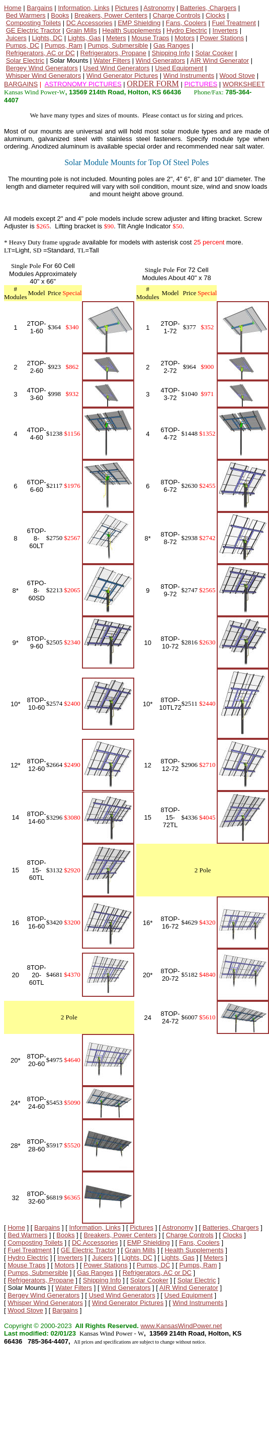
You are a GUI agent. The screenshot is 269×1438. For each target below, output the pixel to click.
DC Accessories (89, 23)
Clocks (215, 15)
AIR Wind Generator (219, 60)
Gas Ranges (171, 45)
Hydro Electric (186, 30)
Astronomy (158, 8)
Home (13, 8)
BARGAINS (21, 84)
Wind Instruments (188, 75)
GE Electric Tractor (33, 30)
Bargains (39, 8)
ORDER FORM (153, 83)
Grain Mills (81, 30)
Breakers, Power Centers (110, 15)
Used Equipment (179, 68)
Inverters (225, 30)
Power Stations (222, 38)
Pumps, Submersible (117, 45)
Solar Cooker (214, 53)
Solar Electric (25, 60)
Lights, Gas (84, 38)
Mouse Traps (150, 38)
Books (60, 15)
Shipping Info (171, 53)
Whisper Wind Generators (43, 75)
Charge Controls (177, 15)
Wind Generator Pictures (122, 75)
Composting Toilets (33, 23)
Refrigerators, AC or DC (40, 53)
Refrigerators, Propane (113, 53)
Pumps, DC (22, 45)
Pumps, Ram (63, 45)
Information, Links (84, 8)
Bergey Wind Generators (42, 68)
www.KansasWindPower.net (181, 1326)
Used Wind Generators (116, 68)
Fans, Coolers (186, 23)
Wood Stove (237, 75)
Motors (184, 38)
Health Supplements (131, 30)
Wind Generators (160, 60)
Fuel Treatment (233, 23)
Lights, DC (47, 38)
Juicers (16, 38)
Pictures (126, 8)
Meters (116, 38)
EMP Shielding (139, 23)
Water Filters (112, 60)
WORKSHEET (244, 84)
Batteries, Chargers (208, 8)
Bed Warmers (26, 15)
